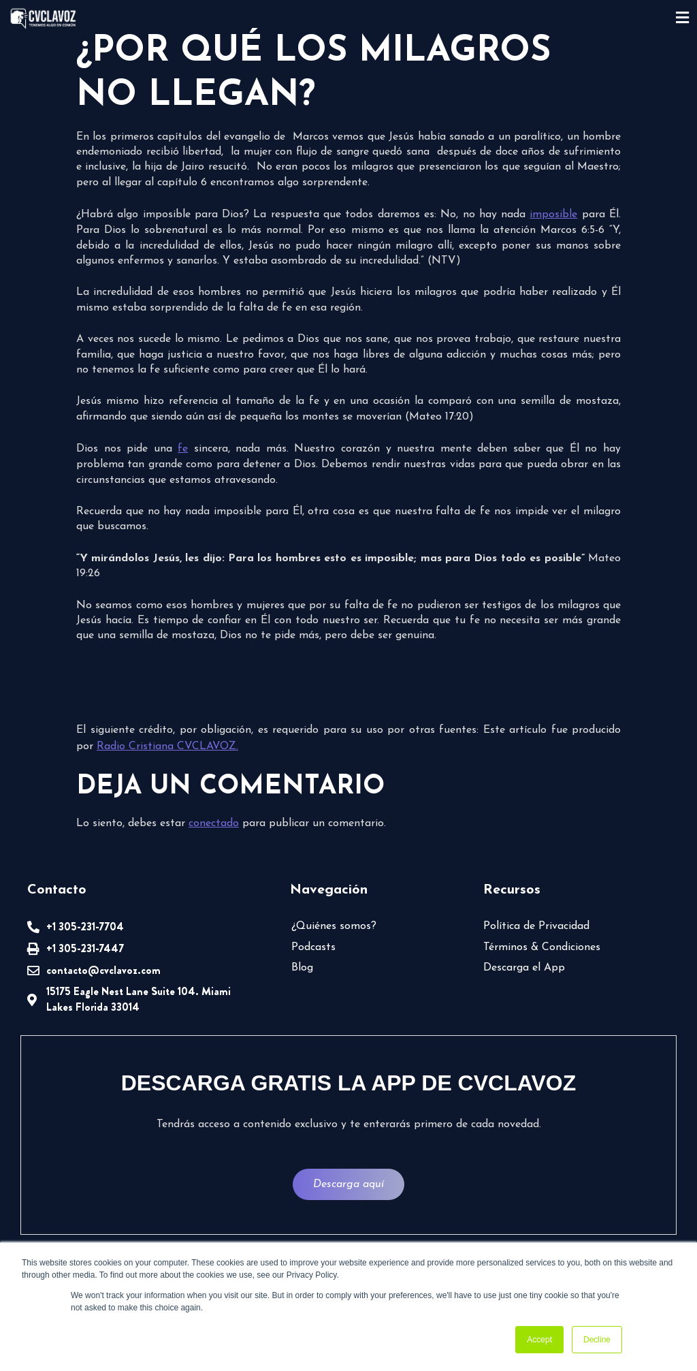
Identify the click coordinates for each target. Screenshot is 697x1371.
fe (183, 448)
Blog (302, 967)
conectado (214, 823)
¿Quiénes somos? (333, 926)
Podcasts (313, 947)
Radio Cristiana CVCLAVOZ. (167, 746)
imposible (553, 214)
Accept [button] (539, 1339)
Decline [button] (597, 1339)
